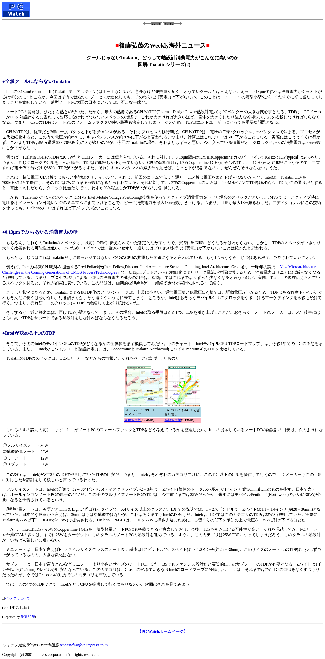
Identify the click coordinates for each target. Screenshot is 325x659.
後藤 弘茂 (28, 617)
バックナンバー (19, 598)
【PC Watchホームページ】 (162, 631)
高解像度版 (132, 420)
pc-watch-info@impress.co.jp (84, 645)
